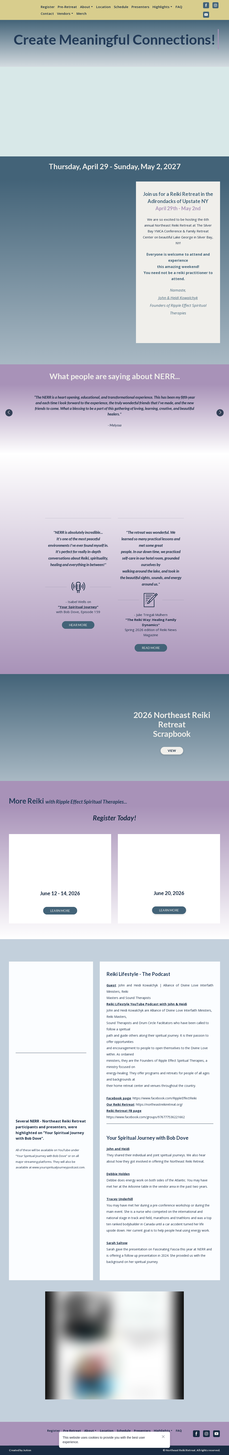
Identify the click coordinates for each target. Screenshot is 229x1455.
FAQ (179, 6)
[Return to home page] (21, 10)
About (85, 6)
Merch (81, 13)
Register (48, 6)
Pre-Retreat (67, 6)
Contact (47, 13)
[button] (206, 5)
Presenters (140, 6)
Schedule (121, 6)
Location (103, 6)
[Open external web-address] (178, 327)
